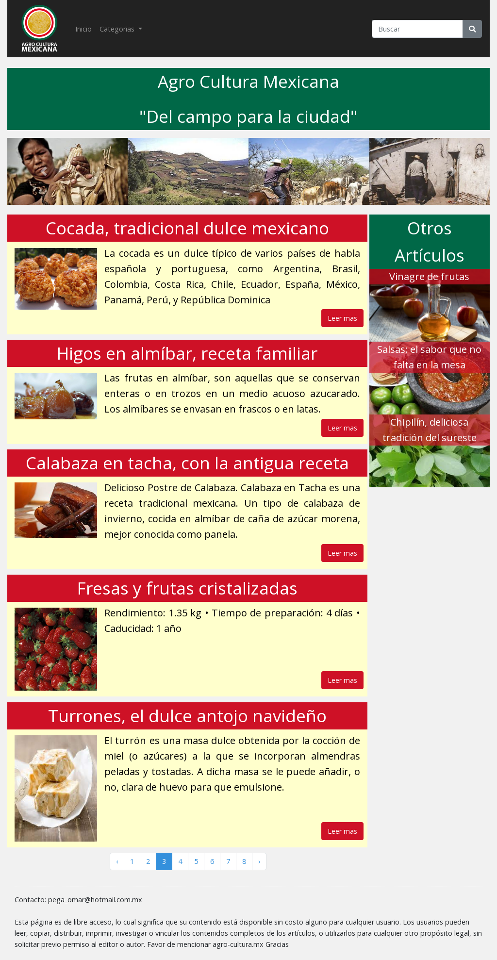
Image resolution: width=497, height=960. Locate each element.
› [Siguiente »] (259, 861)
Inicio (85, 28)
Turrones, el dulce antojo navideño (187, 715)
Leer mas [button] (342, 318)
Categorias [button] (117, 28)
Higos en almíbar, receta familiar (187, 353)
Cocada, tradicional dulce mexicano (187, 227)
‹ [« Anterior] (117, 861)
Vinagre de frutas (429, 276)
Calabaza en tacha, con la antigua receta (187, 462)
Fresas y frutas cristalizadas (187, 588)
